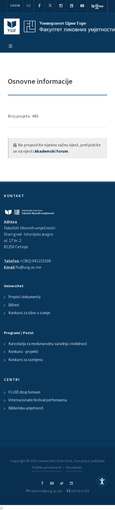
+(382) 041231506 (35, 261)
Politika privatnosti (46, 467)
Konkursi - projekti (23, 351)
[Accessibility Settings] (101, 481)
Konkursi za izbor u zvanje (29, 313)
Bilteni (13, 305)
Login (15, 5)
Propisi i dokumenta (24, 297)
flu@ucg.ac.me (28, 267)
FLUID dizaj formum (24, 392)
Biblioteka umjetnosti (25, 408)
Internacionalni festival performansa (37, 400)
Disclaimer (74, 467)
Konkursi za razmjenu (25, 360)
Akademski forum (51, 151)
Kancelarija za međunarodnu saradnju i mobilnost (47, 344)
